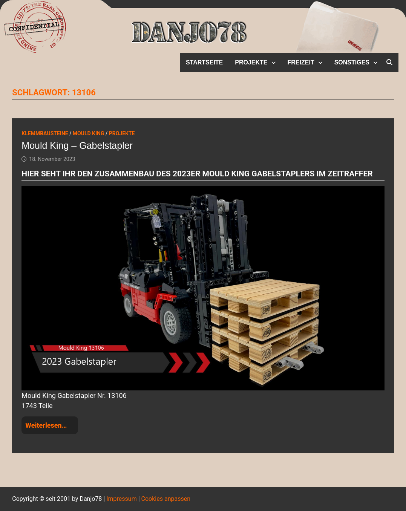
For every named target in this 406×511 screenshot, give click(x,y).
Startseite (204, 62)
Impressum (121, 498)
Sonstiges (351, 62)
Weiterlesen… (46, 425)
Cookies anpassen (165, 498)
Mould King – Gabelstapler (77, 145)
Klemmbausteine (44, 133)
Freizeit (301, 62)
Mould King (88, 133)
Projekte (251, 62)
